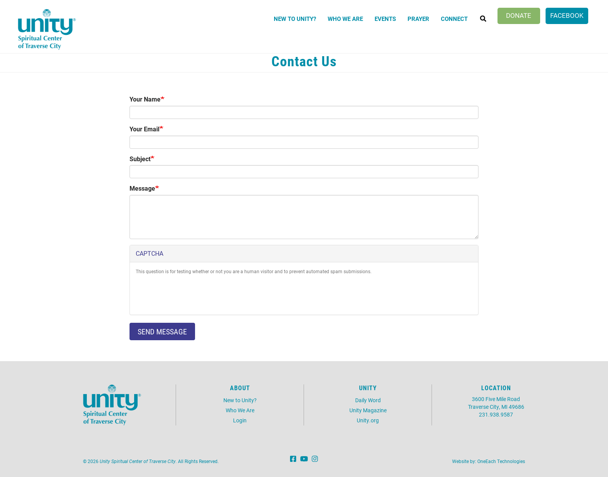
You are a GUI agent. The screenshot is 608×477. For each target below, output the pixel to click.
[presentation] (195, 294)
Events (385, 18)
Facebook (567, 15)
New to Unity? (295, 18)
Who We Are (345, 18)
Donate (518, 15)
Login (240, 420)
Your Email (144, 129)
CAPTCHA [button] (149, 253)
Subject (140, 159)
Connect (454, 18)
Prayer (418, 18)
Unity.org (368, 420)
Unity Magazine (368, 410)
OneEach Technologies (501, 461)
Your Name (145, 99)
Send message (162, 331)
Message (142, 188)
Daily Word (368, 400)
